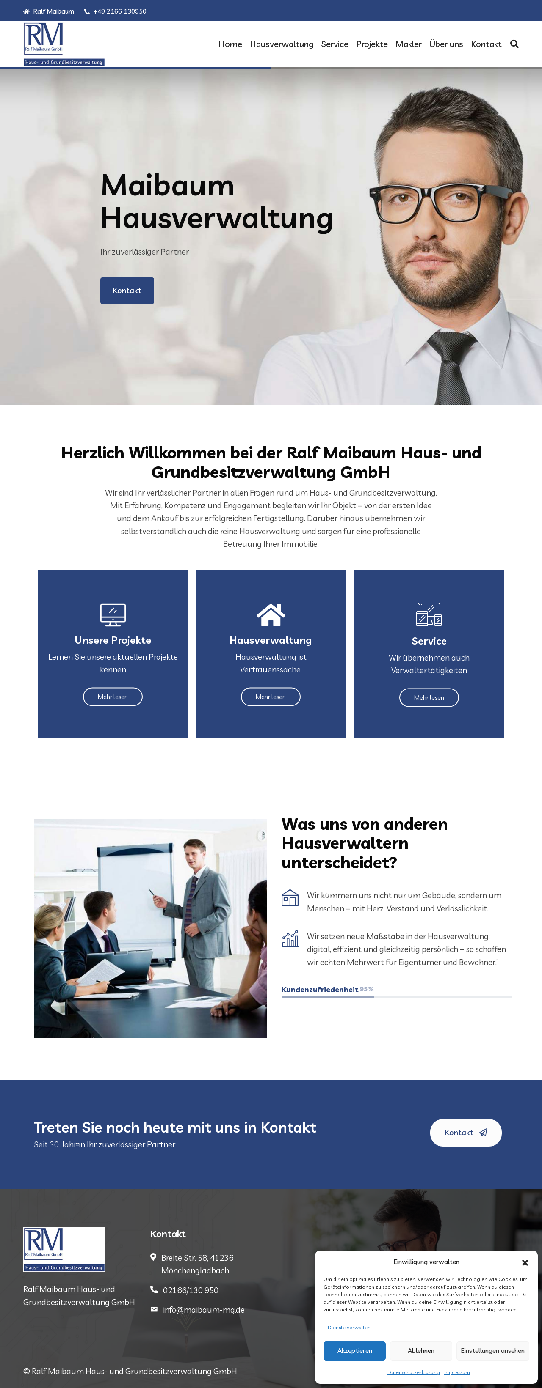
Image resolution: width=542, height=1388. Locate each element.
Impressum (457, 1372)
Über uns (446, 43)
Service (334, 43)
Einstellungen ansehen (493, 1351)
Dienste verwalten (349, 1327)
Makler (408, 43)
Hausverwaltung (282, 43)
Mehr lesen (113, 696)
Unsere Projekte (113, 639)
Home (230, 43)
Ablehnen (421, 1351)
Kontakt (486, 43)
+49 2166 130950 (115, 11)
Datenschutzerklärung (413, 1372)
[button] (525, 1262)
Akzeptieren (354, 1351)
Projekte (372, 43)
